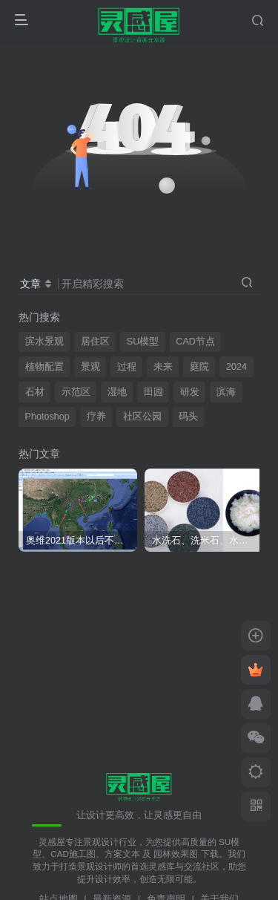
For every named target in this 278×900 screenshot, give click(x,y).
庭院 (199, 367)
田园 (153, 392)
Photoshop (47, 416)
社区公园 (142, 416)
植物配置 (44, 367)
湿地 (117, 392)
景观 (90, 367)
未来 (163, 367)
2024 (236, 367)
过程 (126, 367)
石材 (34, 392)
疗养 (96, 416)
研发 (189, 392)
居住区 (95, 341)
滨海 (226, 392)
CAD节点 (195, 341)
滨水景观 (44, 341)
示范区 (76, 392)
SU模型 (143, 341)
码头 (188, 416)
